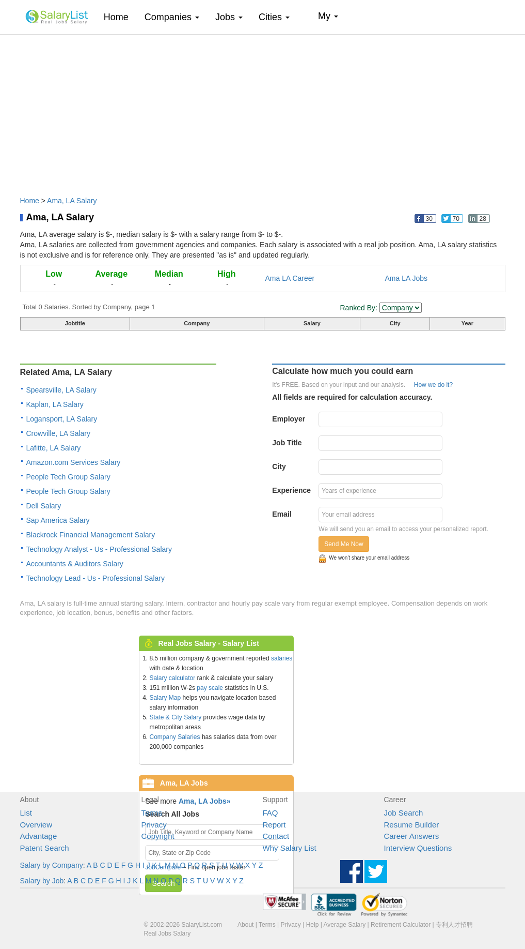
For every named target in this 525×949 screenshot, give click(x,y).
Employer (288, 419)
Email (281, 514)
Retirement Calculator (401, 924)
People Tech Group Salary (68, 477)
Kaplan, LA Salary (55, 404)
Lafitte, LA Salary (53, 448)
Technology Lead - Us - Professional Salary (95, 578)
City (278, 466)
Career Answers (411, 836)
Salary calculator (173, 678)
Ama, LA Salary (72, 201)
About (245, 924)
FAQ (270, 812)
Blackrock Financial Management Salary (90, 535)
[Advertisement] (262, 110)
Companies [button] (172, 17)
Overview (36, 824)
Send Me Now (343, 544)
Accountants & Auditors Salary (74, 564)
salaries (281, 658)
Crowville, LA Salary (58, 433)
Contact (276, 836)
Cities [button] (274, 17)
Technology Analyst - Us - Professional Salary (99, 549)
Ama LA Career (290, 278)
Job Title (286, 443)
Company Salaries (175, 737)
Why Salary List (289, 847)
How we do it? (433, 384)
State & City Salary (176, 717)
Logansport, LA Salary (62, 419)
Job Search (403, 812)
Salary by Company (51, 865)
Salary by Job (42, 881)
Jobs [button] (229, 17)
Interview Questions (418, 847)
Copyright (157, 836)
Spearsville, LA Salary (61, 390)
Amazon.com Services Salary (73, 462)
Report (274, 824)
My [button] (328, 16)
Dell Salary (43, 506)
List (26, 812)
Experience (291, 490)
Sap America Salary (58, 520)
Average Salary (344, 924)
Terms (152, 812)
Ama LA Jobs (406, 278)
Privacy (154, 824)
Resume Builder (411, 824)
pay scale (210, 687)
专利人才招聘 (454, 924)
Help (312, 924)
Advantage (38, 836)
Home (120, 16)
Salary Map (165, 697)
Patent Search (44, 847)
